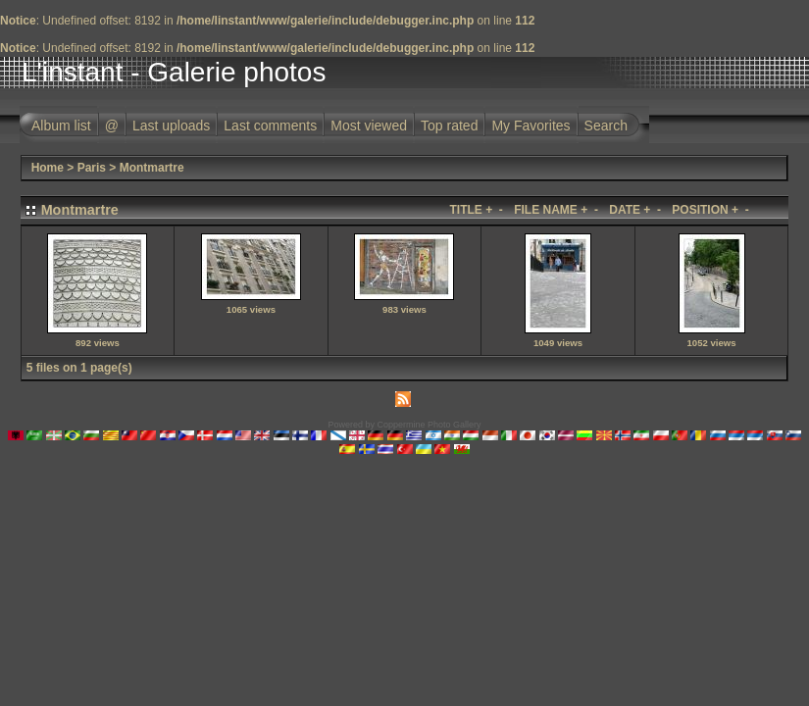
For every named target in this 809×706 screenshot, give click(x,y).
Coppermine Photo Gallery (428, 424)
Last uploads (171, 125)
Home (47, 168)
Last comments (270, 125)
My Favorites (530, 125)
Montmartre (152, 168)
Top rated (449, 125)
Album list (61, 125)
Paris (91, 168)
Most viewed (368, 125)
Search (606, 125)
